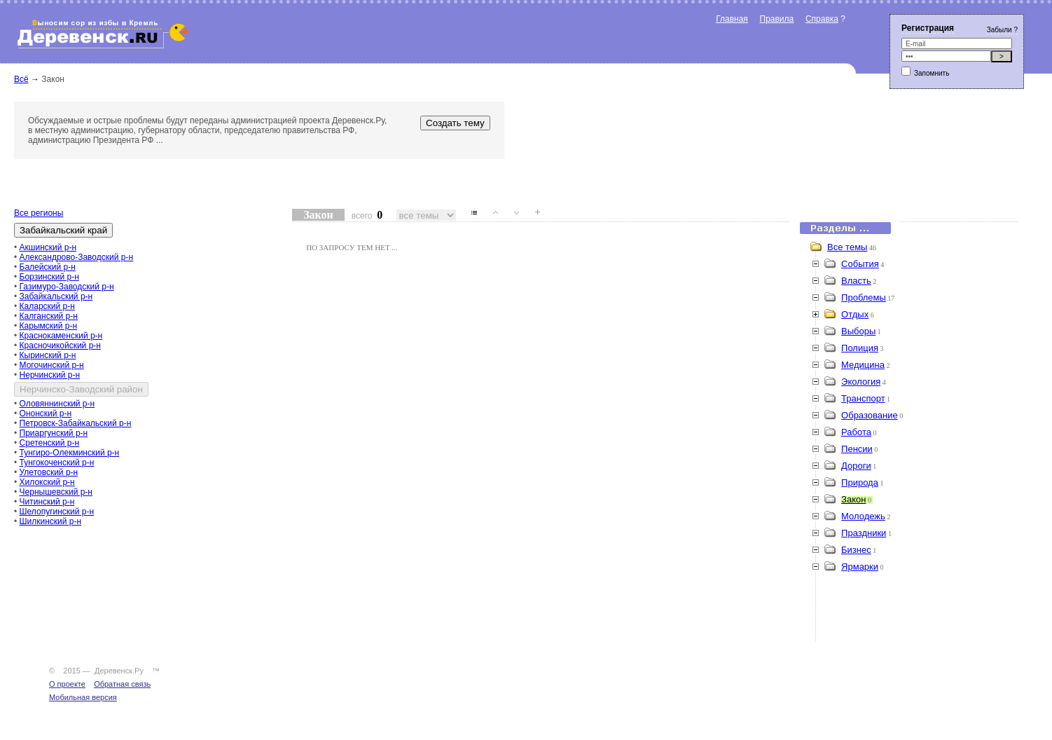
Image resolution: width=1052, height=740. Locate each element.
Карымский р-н (49, 326)
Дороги (856, 465)
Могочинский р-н (52, 365)
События (860, 264)
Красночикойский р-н (60, 345)
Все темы (847, 247)
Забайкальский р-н (56, 296)
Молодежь (863, 516)
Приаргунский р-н (54, 433)
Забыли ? (1002, 30)
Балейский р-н (48, 267)
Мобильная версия (83, 697)
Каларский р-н (47, 306)
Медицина (863, 364)
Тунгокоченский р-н (57, 462)
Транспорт (863, 398)
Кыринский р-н (48, 355)
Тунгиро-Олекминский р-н (70, 453)
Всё (21, 79)
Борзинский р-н (49, 277)
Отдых (854, 314)
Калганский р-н (49, 316)
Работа (856, 432)
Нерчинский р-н (50, 375)
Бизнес (856, 549)
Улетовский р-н (49, 472)
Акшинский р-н (48, 247)
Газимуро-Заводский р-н (67, 287)
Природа (859, 482)
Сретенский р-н (50, 443)
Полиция (859, 348)
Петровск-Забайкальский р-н (76, 423)
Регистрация (927, 28)
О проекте (67, 684)
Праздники (863, 533)
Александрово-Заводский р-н (77, 257)
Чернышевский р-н (56, 492)
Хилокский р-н (47, 482)
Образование (869, 415)
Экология (860, 381)
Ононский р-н (46, 413)
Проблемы (863, 297)
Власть (856, 280)
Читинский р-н (47, 502)
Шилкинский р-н (51, 521)
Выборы (858, 331)
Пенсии (857, 449)
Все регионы (38, 213)
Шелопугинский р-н (57, 511)
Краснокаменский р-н (61, 336)
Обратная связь (122, 684)
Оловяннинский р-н (57, 404)
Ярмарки (859, 566)
